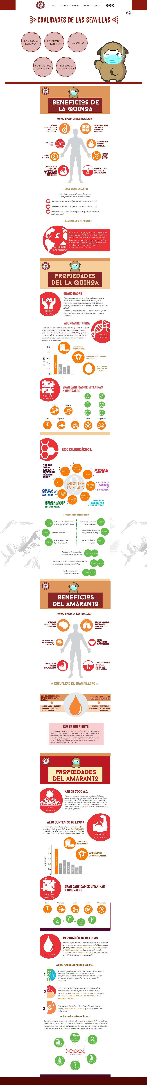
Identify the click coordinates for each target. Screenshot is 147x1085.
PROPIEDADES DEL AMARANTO (66, 67)
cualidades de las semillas (74, 19)
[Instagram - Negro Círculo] (107, 5)
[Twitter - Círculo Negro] (113, 5)
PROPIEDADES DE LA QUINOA (54, 42)
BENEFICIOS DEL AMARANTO (43, 67)
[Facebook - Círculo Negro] (110, 5)
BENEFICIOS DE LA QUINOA (30, 42)
